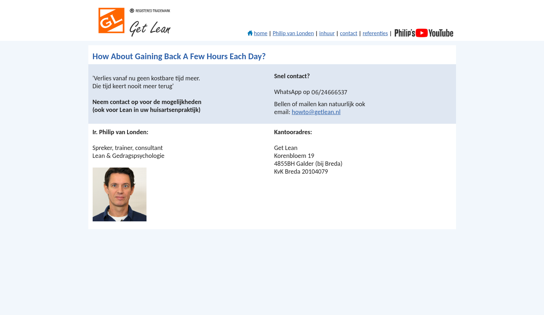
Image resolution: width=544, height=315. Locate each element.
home (257, 33)
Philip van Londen (293, 33)
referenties (375, 33)
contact (348, 33)
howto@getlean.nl (316, 112)
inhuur (327, 33)
